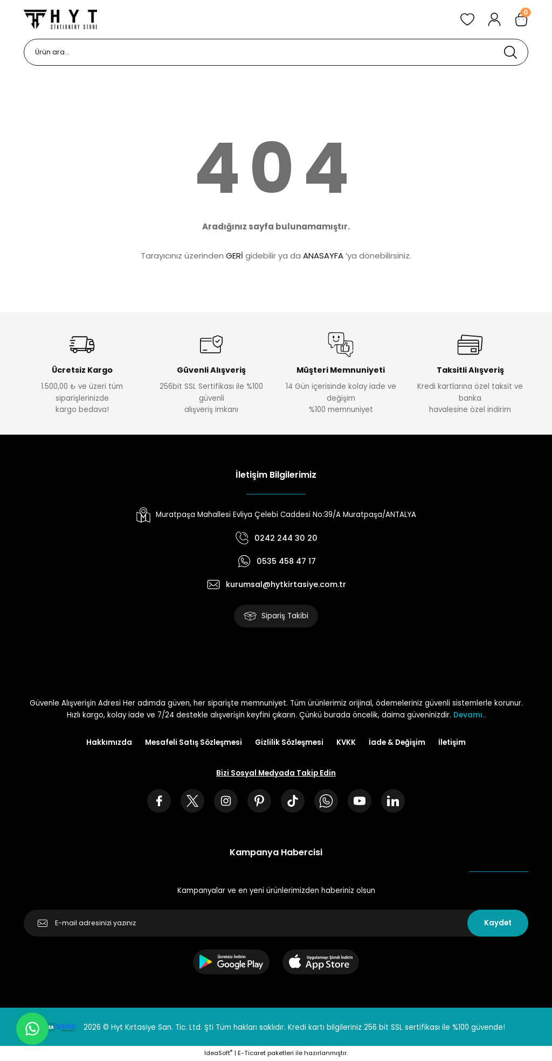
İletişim (452, 742)
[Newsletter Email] (276, 923)
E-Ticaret (252, 1053)
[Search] (276, 52)
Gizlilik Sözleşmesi (289, 742)
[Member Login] (494, 19)
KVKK (346, 742)
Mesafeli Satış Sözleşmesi (193, 742)
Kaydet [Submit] (498, 923)
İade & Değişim (397, 742)
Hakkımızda (109, 742)
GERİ (234, 255)
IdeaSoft (218, 1053)
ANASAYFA (323, 255)
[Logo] (60, 19)
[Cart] (521, 19)
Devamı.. (469, 715)
